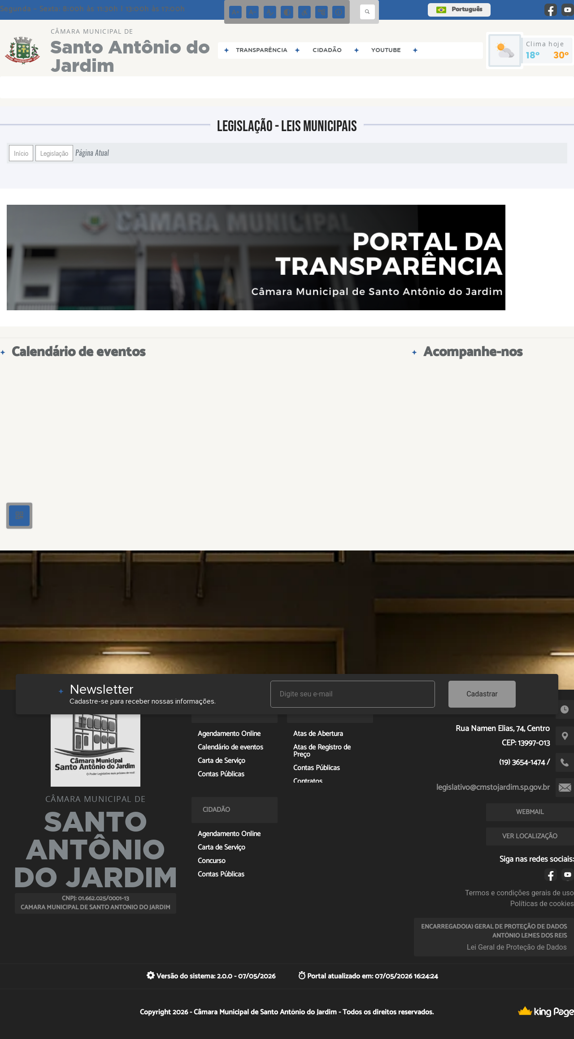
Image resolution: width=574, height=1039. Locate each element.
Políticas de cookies (542, 903)
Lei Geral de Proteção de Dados (517, 947)
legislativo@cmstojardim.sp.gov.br (493, 787)
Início (21, 153)
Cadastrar (482, 694)
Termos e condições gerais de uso (519, 893)
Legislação (54, 153)
